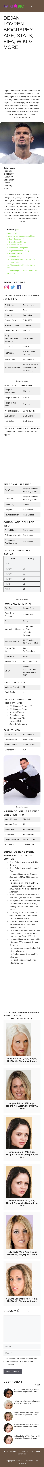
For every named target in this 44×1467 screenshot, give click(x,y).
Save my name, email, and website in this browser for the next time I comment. (22, 1361)
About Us (7, 1451)
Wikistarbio (16, 1015)
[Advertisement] (22, 71)
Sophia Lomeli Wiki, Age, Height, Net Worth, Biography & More (27, 1390)
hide (17, 230)
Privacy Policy (26, 1451)
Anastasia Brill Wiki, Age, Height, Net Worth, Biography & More (22, 1154)
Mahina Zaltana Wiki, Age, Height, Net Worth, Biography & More (22, 1203)
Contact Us (15, 1451)
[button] (31, 5)
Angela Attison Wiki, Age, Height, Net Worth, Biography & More (22, 1105)
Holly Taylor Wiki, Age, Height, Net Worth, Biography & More (22, 1253)
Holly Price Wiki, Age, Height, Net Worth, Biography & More (22, 1059)
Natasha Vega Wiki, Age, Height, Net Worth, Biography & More (22, 1300)
